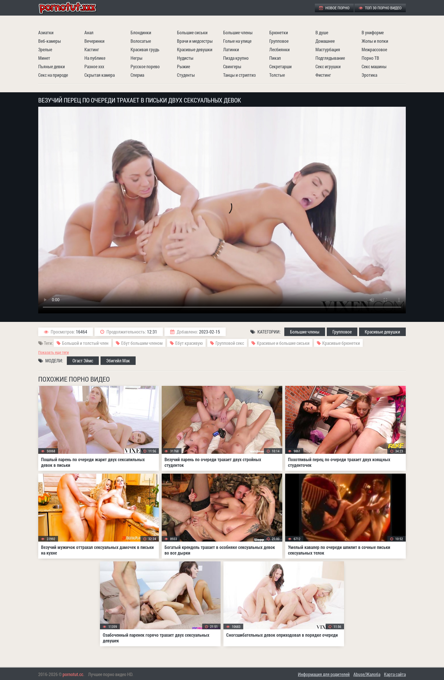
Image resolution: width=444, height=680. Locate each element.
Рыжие (183, 66)
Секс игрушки (328, 66)
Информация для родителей (324, 674)
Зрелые (45, 49)
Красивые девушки (194, 49)
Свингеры (232, 66)
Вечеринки (94, 41)
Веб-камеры (49, 41)
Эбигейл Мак (118, 360)
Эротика (369, 75)
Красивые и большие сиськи (283, 343)
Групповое (279, 41)
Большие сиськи (192, 32)
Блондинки (141, 32)
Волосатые (141, 41)
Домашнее (325, 41)
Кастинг (91, 49)
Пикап (275, 58)
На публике (94, 58)
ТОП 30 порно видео (380, 7)
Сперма (137, 75)
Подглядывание (330, 58)
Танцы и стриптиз (239, 75)
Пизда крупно (236, 58)
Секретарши (280, 66)
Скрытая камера (99, 75)
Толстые (277, 75)
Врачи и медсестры (195, 41)
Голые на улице (237, 41)
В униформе (373, 32)
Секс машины (374, 66)
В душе (321, 32)
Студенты (186, 75)
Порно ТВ (370, 58)
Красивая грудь (145, 49)
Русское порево (145, 66)
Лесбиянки (279, 49)
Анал (88, 32)
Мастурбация (327, 49)
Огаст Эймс (82, 360)
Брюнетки (278, 32)
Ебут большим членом (142, 343)
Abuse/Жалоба (366, 674)
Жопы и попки (375, 41)
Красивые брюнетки (341, 343)
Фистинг (323, 75)
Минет (44, 58)
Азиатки (46, 32)
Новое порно (334, 7)
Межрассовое (374, 49)
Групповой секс (229, 343)
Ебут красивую (189, 343)
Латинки (231, 49)
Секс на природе (53, 75)
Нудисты (185, 58)
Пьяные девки (51, 66)
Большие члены (238, 32)
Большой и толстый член (85, 343)
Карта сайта (395, 674)
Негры (136, 58)
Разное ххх (94, 66)
